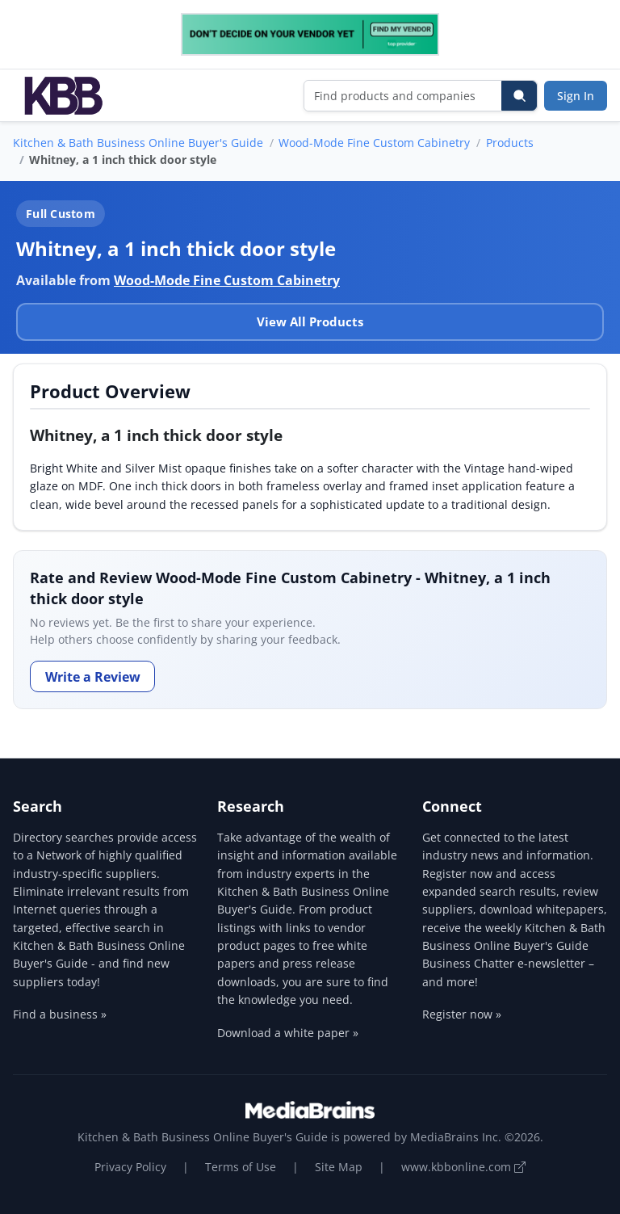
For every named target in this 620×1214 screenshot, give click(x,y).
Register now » (461, 1014)
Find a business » (60, 1014)
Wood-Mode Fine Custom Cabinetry (374, 142)
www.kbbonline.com (463, 1166)
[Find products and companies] (403, 96)
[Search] (519, 96)
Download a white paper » (287, 1032)
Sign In (575, 95)
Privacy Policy (130, 1166)
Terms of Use (240, 1166)
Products (510, 142)
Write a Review (92, 677)
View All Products (310, 321)
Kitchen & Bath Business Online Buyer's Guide (138, 142)
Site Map (338, 1166)
